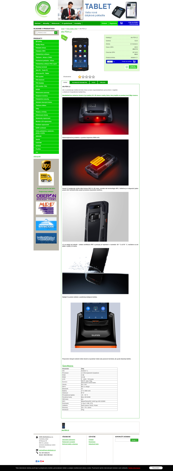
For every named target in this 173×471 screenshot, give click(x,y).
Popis (65, 82)
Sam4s (38, 139)
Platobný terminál (41, 67)
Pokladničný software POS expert (46, 64)
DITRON (38, 146)
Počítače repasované (42, 124)
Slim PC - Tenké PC (42, 70)
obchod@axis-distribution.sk (47, 450)
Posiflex (38, 149)
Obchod (37, 23)
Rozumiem (155, 468)
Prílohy (102, 82)
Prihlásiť (91, 439)
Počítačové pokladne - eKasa (45, 60)
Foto (93, 82)
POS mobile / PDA (41, 86)
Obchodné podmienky (68, 439)
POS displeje (40, 83)
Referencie (56, 23)
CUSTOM (38, 142)
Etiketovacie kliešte (42, 115)
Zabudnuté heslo (94, 444)
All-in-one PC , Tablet (42, 73)
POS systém (39, 76)
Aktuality (46, 23)
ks (114, 62)
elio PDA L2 (65, 430)
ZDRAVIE (38, 136)
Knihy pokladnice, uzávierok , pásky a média (45, 132)
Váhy (37, 108)
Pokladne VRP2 (40, 51)
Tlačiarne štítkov (41, 105)
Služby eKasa (40, 44)
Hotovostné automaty (42, 92)
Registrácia (92, 442)
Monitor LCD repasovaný (43, 121)
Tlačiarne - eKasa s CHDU (44, 57)
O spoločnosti (67, 23)
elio (37, 152)
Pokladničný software (42, 54)
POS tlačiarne (40, 80)
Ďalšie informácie (134, 468)
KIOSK (38, 89)
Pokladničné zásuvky (42, 99)
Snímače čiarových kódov (44, 102)
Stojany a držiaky (41, 112)
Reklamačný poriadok (68, 442)
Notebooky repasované (43, 118)
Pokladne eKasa (41, 48)
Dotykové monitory (42, 96)
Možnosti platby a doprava (70, 444)
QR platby (39, 41)
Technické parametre (79, 82)
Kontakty (77, 23)
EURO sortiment (41, 128)
